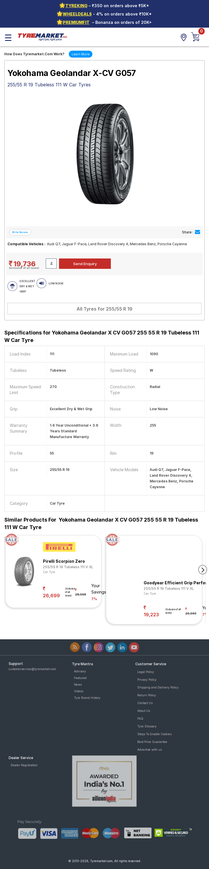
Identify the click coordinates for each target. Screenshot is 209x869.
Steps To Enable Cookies (154, 734)
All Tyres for (104, 309)
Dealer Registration (24, 765)
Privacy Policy (147, 679)
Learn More (81, 54)
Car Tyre (49, 572)
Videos (78, 691)
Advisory (80, 671)
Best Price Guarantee (152, 742)
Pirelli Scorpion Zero (64, 561)
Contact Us (145, 703)
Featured (80, 678)
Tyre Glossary (147, 726)
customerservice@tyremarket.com (32, 669)
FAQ (140, 718)
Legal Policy (145, 672)
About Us (143, 710)
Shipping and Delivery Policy (157, 687)
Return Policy (146, 695)
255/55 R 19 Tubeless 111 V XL (68, 567)
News (78, 684)
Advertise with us (149, 749)
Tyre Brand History (87, 697)
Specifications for (101, 336)
